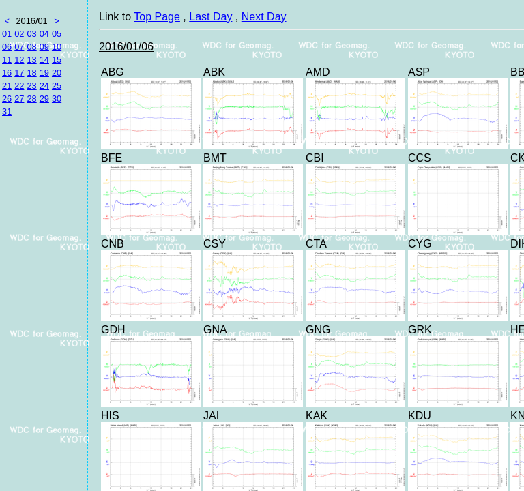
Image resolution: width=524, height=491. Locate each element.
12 (19, 60)
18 (31, 73)
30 (56, 98)
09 (44, 47)
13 (31, 60)
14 (44, 60)
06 (7, 47)
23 (31, 85)
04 (44, 34)
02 (19, 34)
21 (7, 85)
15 (56, 60)
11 (7, 60)
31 (7, 111)
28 (31, 98)
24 (44, 85)
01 (7, 34)
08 (31, 47)
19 (44, 73)
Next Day (264, 17)
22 (19, 85)
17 (19, 73)
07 (19, 47)
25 (56, 85)
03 (31, 34)
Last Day (210, 17)
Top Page (157, 17)
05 (56, 34)
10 (56, 47)
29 (44, 98)
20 (56, 73)
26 (7, 98)
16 (7, 73)
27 (19, 98)
